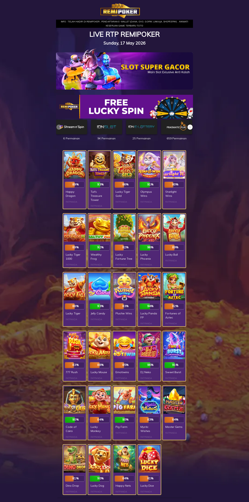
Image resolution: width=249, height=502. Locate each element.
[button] (190, 127)
